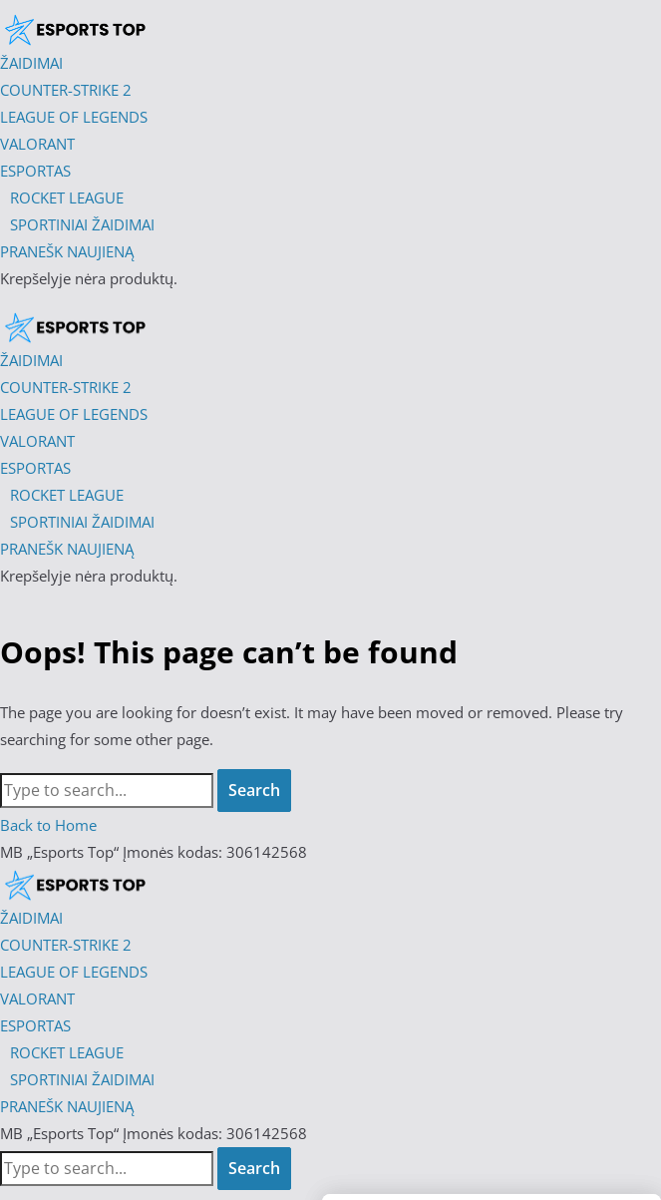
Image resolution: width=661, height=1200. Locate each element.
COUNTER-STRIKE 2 (66, 945)
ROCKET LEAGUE (67, 1052)
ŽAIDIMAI (31, 918)
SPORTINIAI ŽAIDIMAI (82, 1079)
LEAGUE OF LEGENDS (74, 972)
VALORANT (37, 998)
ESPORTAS (35, 1025)
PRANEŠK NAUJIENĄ (67, 1106)
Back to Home (48, 825)
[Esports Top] (75, 325)
